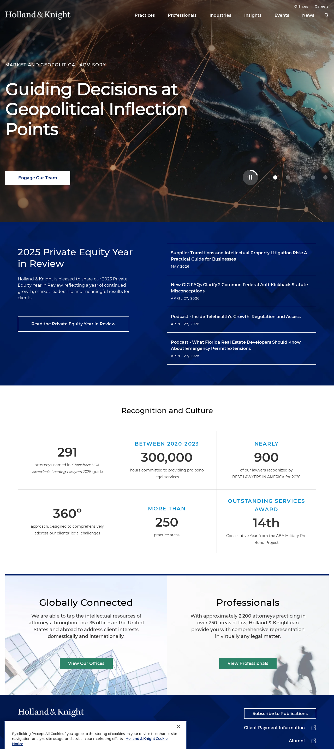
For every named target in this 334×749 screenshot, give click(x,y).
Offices (301, 6)
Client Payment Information (274, 727)
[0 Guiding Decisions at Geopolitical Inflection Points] (275, 177)
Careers (322, 6)
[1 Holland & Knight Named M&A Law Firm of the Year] (288, 177)
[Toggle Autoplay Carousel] (250, 177)
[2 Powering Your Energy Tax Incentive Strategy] (300, 177)
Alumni (297, 740)
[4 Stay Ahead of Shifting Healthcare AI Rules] (325, 177)
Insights (252, 15)
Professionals (182, 15)
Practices (145, 15)
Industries (220, 15)
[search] (327, 15)
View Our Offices (86, 663)
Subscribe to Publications (280, 713)
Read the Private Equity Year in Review (73, 323)
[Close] (178, 736)
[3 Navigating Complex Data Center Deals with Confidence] (313, 177)
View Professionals (248, 663)
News (308, 15)
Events (282, 15)
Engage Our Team (37, 177)
